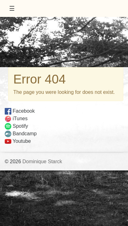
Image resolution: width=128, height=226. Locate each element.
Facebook (20, 111)
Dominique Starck (42, 161)
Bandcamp (21, 133)
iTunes (16, 118)
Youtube (18, 141)
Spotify (16, 126)
